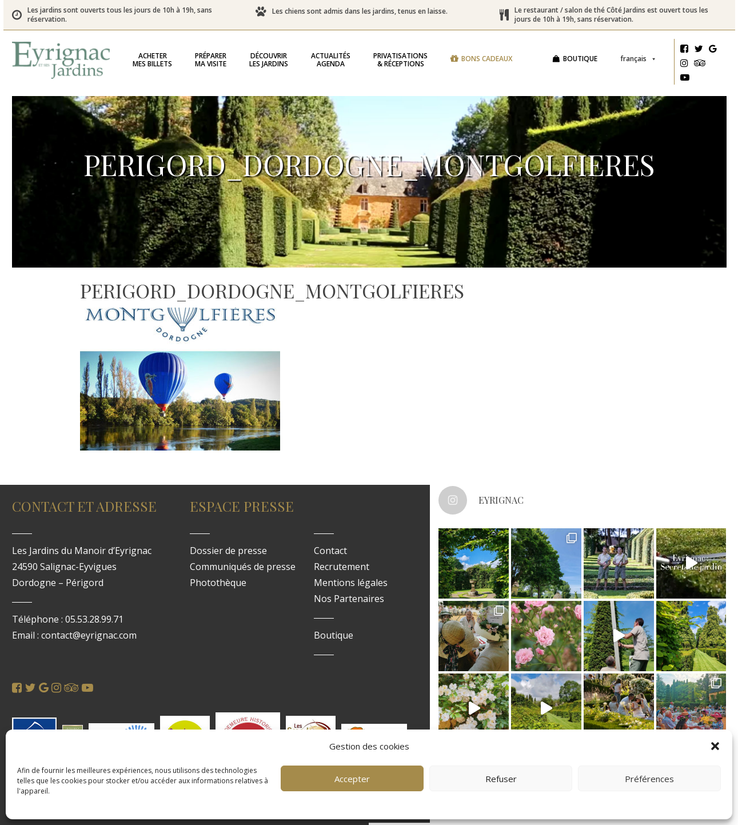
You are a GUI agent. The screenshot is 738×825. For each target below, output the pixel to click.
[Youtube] (684, 79)
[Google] (713, 50)
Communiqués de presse (243, 566)
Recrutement (341, 566)
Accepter (352, 778)
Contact (330, 550)
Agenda (330, 60)
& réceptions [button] (400, 60)
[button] (715, 746)
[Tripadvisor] (700, 64)
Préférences (649, 778)
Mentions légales (351, 582)
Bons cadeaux (486, 58)
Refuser (501, 778)
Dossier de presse (228, 550)
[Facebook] (684, 50)
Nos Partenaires (349, 598)
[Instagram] (684, 64)
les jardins (268, 60)
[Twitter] (698, 50)
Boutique (580, 58)
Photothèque (218, 582)
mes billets (152, 60)
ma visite (210, 60)
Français (638, 58)
